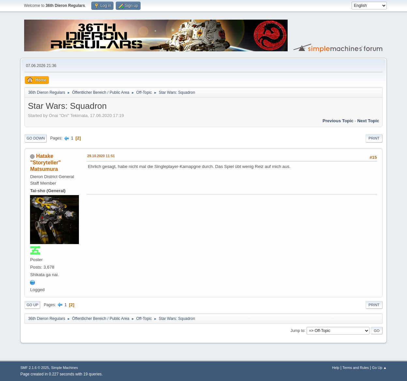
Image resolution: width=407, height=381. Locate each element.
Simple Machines (64, 368)
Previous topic (338, 120)
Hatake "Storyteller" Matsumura (45, 162)
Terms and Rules (355, 368)
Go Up (32, 305)
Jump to (298, 330)
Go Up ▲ (379, 368)
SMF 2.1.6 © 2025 (34, 368)
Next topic (368, 120)
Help (335, 368)
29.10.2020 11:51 (101, 156)
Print (374, 138)
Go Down (35, 138)
